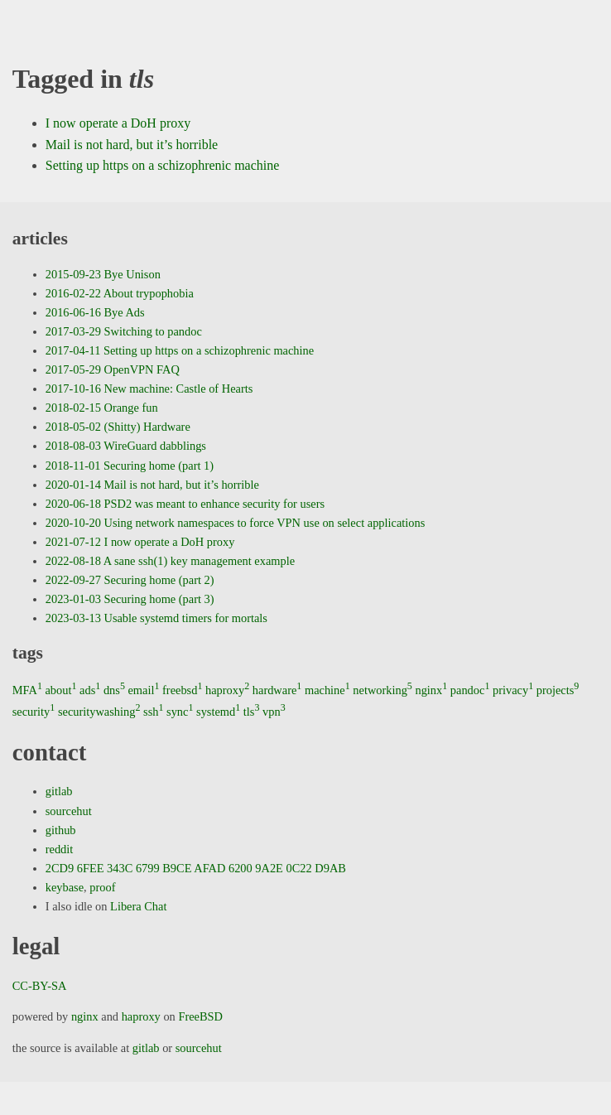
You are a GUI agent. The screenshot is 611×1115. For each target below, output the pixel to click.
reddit (60, 849)
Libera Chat (138, 906)
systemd (218, 711)
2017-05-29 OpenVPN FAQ (113, 369)
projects (558, 690)
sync (179, 711)
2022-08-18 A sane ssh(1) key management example (170, 560)
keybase (65, 887)
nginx (431, 690)
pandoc (470, 690)
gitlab (59, 791)
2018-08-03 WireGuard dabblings (126, 445)
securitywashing (99, 711)
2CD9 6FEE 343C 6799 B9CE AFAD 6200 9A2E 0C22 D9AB (196, 868)
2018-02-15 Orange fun (102, 407)
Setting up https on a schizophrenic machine (163, 165)
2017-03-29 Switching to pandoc (124, 331)
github (61, 830)
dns (114, 690)
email (143, 690)
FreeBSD (200, 1016)
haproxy (227, 690)
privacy (513, 690)
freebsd (182, 690)
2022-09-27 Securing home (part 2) (130, 579)
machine (327, 690)
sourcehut (69, 811)
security (33, 711)
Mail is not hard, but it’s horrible (132, 145)
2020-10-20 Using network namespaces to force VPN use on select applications (236, 522)
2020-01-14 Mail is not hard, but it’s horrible (152, 484)
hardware (277, 690)
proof (102, 887)
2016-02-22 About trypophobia (120, 293)
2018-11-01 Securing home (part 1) (130, 465)
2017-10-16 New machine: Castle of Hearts (149, 388)
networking (382, 690)
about (60, 690)
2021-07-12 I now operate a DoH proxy (140, 541)
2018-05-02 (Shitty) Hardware (118, 426)
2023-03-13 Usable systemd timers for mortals (156, 618)
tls (251, 711)
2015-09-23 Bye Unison (103, 274)
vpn (274, 711)
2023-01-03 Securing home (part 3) (130, 599)
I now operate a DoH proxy (118, 123)
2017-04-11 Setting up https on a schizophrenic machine (180, 350)
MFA (27, 690)
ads (89, 690)
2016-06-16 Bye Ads (95, 312)
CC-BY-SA (39, 985)
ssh (153, 711)
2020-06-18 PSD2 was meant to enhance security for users (185, 503)
